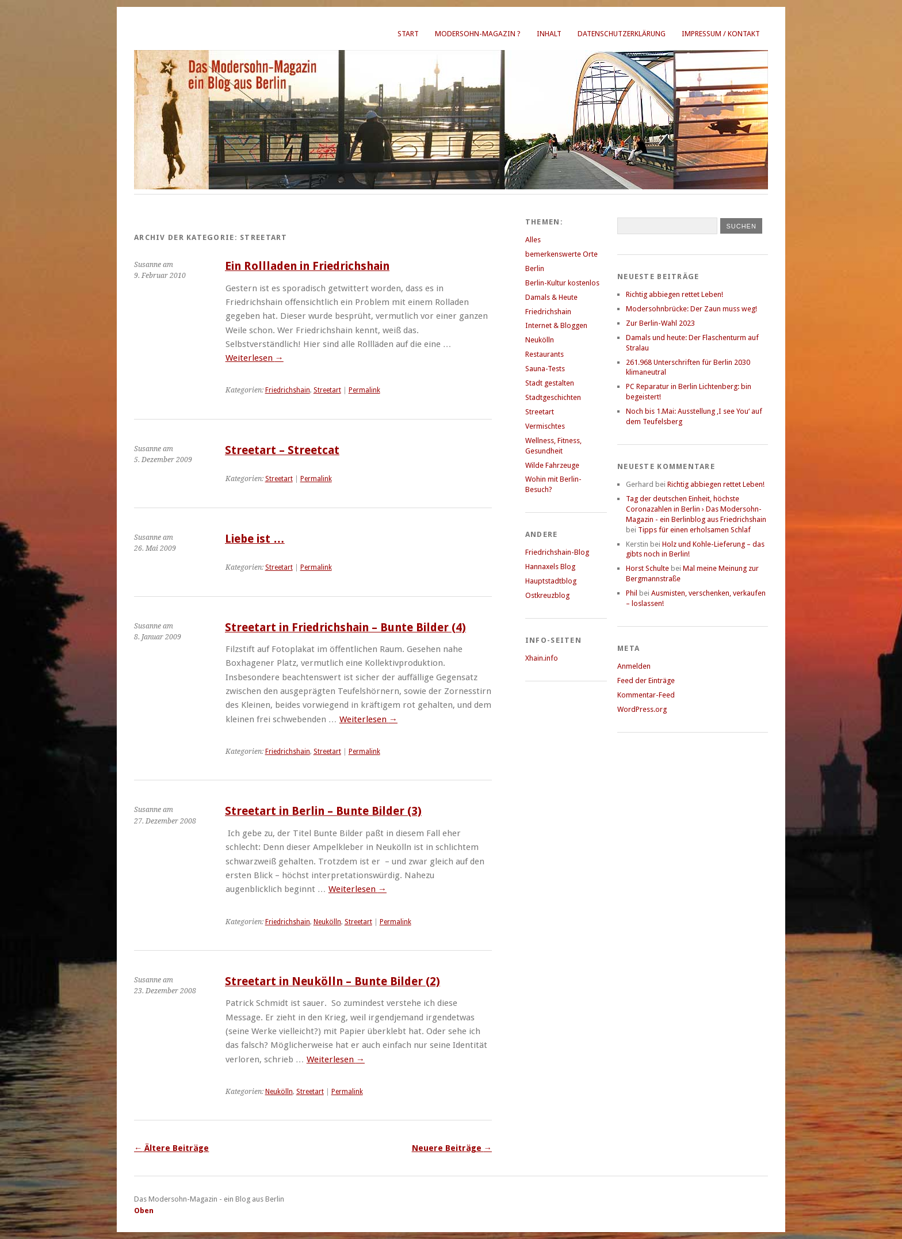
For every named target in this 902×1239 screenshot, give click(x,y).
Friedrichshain (287, 390)
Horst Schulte (647, 568)
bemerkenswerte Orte (561, 254)
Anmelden (634, 666)
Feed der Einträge (646, 680)
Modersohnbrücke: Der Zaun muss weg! (691, 308)
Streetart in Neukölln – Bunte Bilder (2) (332, 981)
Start (408, 33)
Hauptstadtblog (550, 581)
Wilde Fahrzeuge (552, 465)
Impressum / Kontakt (721, 33)
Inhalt (549, 33)
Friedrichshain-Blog (557, 552)
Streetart (327, 390)
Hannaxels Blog (550, 566)
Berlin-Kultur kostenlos (562, 283)
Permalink (364, 390)
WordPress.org (642, 709)
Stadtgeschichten (553, 397)
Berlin (534, 268)
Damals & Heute (551, 297)
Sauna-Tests (545, 368)
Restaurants (544, 354)
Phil (631, 593)
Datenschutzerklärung (622, 33)
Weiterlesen (255, 358)
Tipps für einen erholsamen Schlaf (694, 529)
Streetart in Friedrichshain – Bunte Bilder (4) (345, 627)
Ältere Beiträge (171, 1148)
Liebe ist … (255, 539)
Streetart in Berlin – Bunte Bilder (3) (323, 811)
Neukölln (327, 922)
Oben (144, 1210)
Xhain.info (541, 658)
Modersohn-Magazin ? (478, 33)
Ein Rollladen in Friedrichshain (307, 266)
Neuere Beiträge (452, 1148)
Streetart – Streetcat (282, 450)
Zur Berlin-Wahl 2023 (660, 323)
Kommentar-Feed (646, 695)
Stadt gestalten (549, 383)
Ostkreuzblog (547, 595)
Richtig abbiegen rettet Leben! (674, 294)
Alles (533, 239)
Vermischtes (545, 426)
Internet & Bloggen (556, 325)
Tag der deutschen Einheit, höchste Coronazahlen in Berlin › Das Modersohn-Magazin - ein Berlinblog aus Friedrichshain (696, 509)
